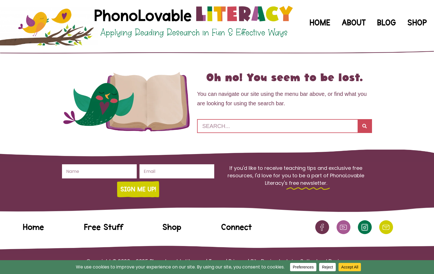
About (354, 22)
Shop (417, 22)
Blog (386, 22)
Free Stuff (103, 227)
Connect (236, 227)
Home (319, 22)
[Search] (364, 126)
